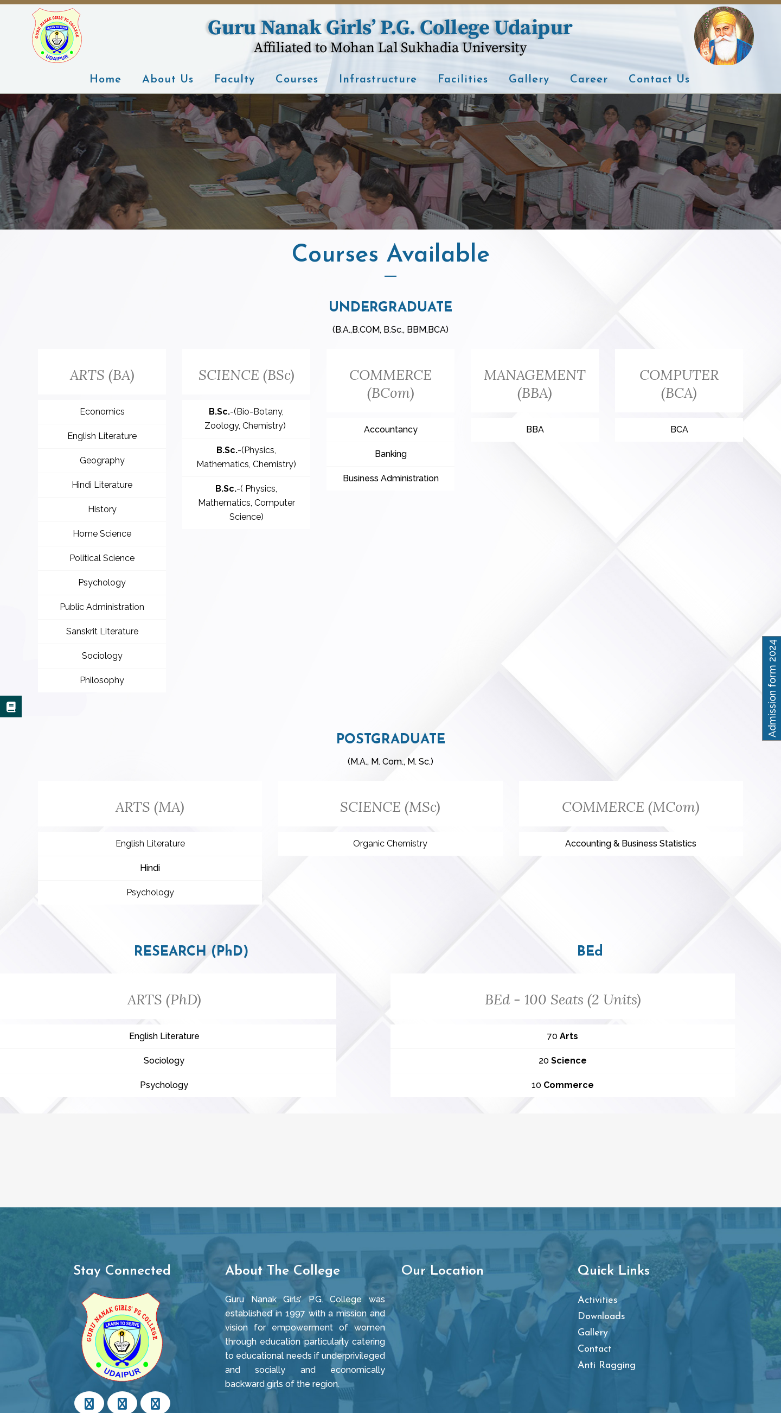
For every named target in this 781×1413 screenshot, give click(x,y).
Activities (598, 1300)
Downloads (601, 1317)
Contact (595, 1349)
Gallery (593, 1333)
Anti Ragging (607, 1365)
